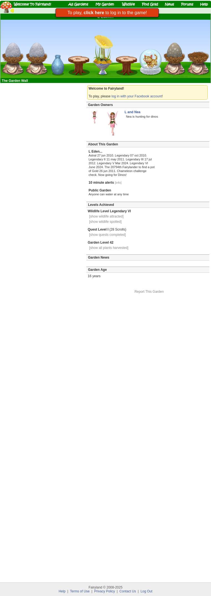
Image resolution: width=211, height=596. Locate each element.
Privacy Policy (104, 591)
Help (62, 591)
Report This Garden (149, 292)
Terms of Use (80, 591)
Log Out (146, 591)
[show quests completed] (107, 235)
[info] (118, 182)
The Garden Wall (15, 81)
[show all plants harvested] (108, 248)
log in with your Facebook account (137, 96)
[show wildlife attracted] (106, 216)
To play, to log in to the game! (107, 12)
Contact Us (127, 591)
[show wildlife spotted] (105, 222)
